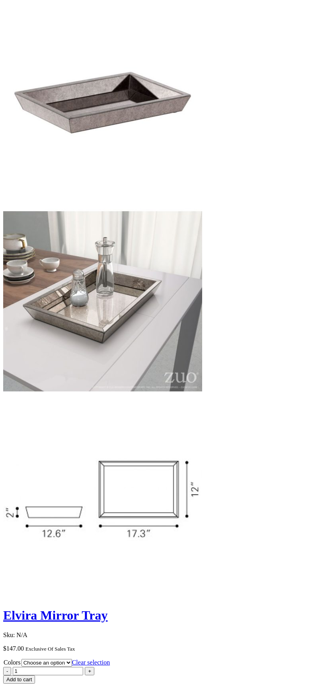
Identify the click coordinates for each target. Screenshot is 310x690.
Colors (12, 662)
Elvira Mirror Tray (55, 615)
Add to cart (19, 679)
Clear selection (91, 662)
